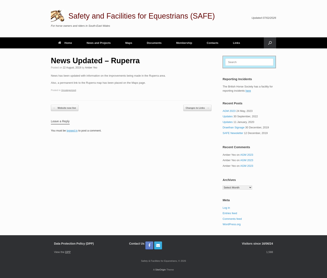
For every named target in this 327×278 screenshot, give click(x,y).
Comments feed (232, 218)
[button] (270, 42)
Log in (226, 207)
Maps (128, 42)
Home (65, 42)
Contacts (212, 42)
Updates (228, 116)
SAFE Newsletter (233, 133)
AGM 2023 (229, 110)
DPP (68, 252)
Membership (184, 42)
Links (236, 42)
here (248, 90)
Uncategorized (68, 90)
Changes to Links (197, 108)
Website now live (64, 108)
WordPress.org (231, 224)
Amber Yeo (91, 67)
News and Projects (99, 42)
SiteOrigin (160, 269)
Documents (154, 42)
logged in (72, 130)
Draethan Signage (233, 127)
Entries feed (230, 213)
